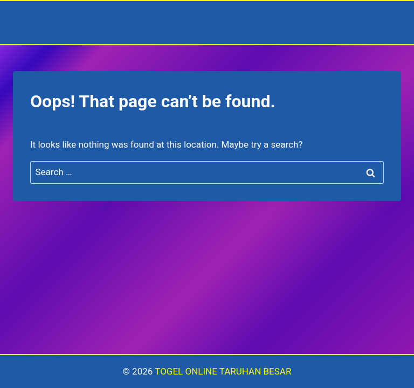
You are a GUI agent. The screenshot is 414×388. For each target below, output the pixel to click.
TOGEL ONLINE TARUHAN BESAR (223, 371)
